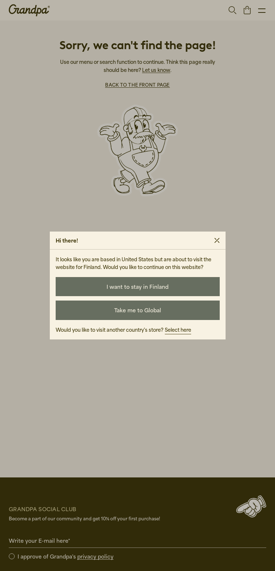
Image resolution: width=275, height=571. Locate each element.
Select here (178, 330)
